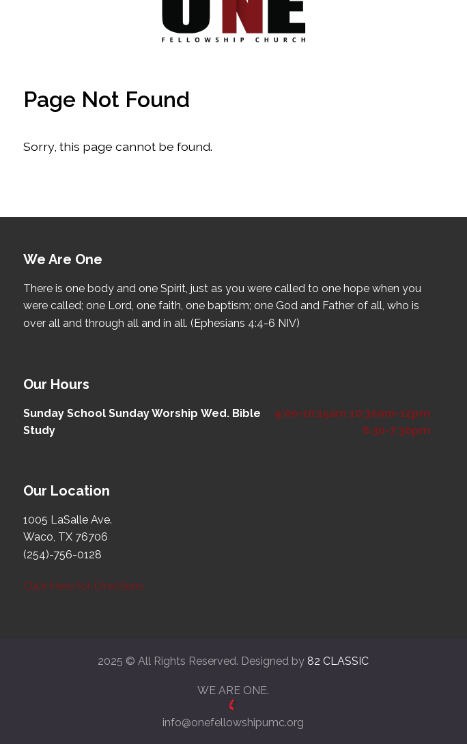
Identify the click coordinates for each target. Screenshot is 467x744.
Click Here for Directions (83, 586)
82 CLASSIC (338, 661)
